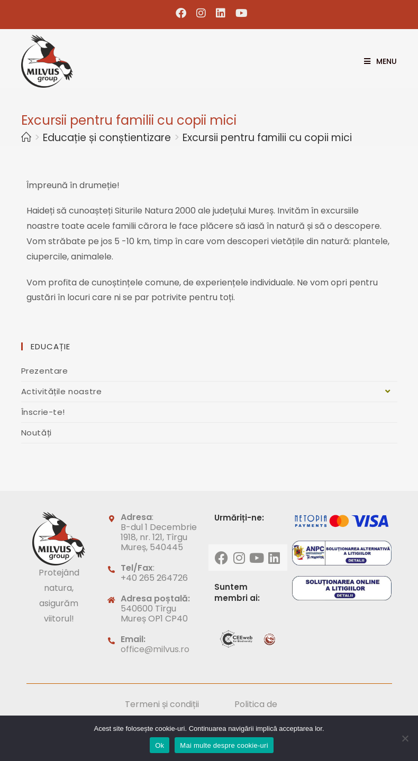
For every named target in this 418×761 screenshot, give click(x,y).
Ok (159, 745)
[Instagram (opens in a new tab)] (201, 13)
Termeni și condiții (162, 704)
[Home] (26, 138)
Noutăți (36, 432)
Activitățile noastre (209, 392)
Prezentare (44, 370)
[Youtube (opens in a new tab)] (239, 13)
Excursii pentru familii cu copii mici (267, 138)
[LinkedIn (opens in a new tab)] (221, 13)
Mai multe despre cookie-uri (224, 745)
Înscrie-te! (43, 411)
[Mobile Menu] (376, 61)
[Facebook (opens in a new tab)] (181, 13)
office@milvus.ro (155, 649)
